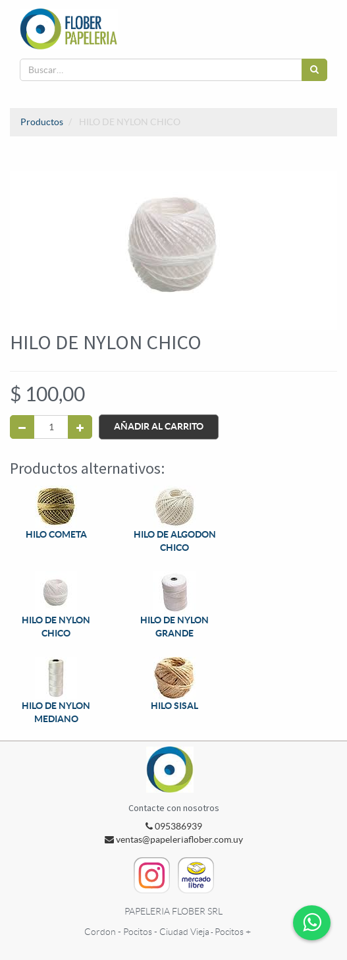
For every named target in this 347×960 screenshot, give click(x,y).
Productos (41, 122)
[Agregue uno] (80, 427)
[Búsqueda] (314, 70)
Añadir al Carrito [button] (158, 426)
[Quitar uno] (22, 427)
